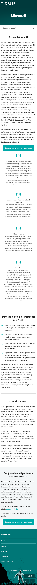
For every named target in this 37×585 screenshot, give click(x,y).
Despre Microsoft (9, 28)
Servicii (3, 541)
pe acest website (12, 509)
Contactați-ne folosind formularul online (18, 148)
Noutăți (3, 546)
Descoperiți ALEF (7, 562)
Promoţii (4, 551)
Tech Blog (4, 556)
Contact (29, 576)
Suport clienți (6, 534)
